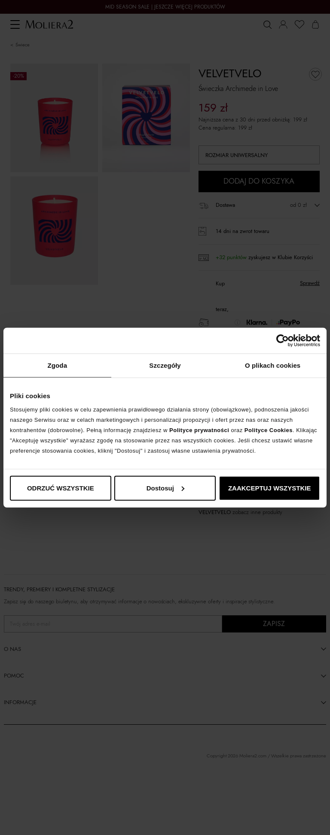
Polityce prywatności (199, 430)
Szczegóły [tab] (164, 365)
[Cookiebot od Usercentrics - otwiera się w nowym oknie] (282, 340)
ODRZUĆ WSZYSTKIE (60, 487)
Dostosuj (165, 487)
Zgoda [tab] (57, 365)
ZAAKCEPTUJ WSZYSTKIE (269, 487)
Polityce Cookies (268, 430)
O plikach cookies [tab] (272, 365)
